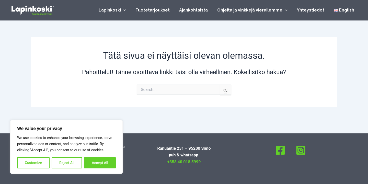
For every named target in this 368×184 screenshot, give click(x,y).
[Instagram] (301, 150)
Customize (33, 163)
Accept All (100, 163)
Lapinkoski (119, 10)
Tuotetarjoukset (159, 10)
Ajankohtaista (198, 10)
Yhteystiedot (312, 10)
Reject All (66, 163)
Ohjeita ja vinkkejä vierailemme (256, 10)
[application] (130, 10)
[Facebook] (280, 150)
